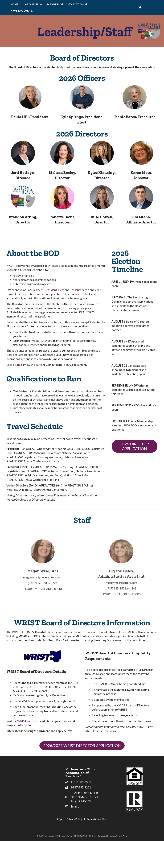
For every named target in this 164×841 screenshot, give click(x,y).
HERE (17, 364)
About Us (31, 4)
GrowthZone (121, 836)
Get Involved (20, 11)
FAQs (59, 819)
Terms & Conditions (97, 819)
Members (53, 4)
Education (76, 4)
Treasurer (76, 290)
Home (14, 4)
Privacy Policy (74, 819)
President (37, 290)
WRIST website (27, 721)
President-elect (54, 290)
